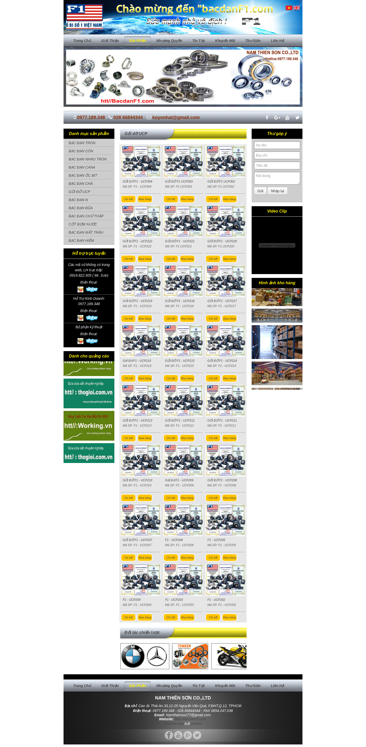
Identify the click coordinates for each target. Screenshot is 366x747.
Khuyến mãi (225, 41)
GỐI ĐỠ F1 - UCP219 (137, 301)
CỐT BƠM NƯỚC (83, 224)
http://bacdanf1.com (190, 719)
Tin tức (198, 41)
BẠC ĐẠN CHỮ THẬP (86, 216)
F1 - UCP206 (174, 540)
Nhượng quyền (169, 41)
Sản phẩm (137, 41)
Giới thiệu (110, 41)
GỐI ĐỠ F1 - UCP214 (222, 361)
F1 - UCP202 (216, 600)
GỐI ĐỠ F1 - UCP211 (222, 420)
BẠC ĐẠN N (78, 200)
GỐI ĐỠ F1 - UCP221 (180, 241)
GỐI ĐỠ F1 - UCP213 (137, 420)
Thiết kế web (173, 724)
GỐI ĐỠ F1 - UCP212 (180, 420)
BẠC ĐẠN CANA (82, 167)
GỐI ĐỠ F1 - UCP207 (137, 540)
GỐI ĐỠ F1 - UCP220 (222, 241)
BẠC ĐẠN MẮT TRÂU (86, 232)
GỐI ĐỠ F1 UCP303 (179, 181)
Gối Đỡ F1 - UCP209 (179, 480)
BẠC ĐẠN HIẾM (81, 240)
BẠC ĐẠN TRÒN (82, 143)
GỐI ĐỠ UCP (79, 192)
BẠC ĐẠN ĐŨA (81, 208)
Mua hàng (145, 199)
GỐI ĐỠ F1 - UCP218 (180, 301)
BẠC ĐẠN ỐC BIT (83, 175)
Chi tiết (128, 199)
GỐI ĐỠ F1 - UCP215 (180, 361)
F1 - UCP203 (174, 600)
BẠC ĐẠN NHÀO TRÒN (87, 159)
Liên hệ (277, 41)
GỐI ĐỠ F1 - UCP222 (137, 241)
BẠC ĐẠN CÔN (81, 151)
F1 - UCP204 (132, 600)
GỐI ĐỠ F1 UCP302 (221, 181)
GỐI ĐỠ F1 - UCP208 (222, 480)
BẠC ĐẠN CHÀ (81, 184)
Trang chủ (82, 41)
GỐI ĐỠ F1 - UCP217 (222, 301)
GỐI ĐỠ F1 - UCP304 (137, 181)
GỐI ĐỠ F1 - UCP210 (137, 480)
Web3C (197, 724)
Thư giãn (253, 41)
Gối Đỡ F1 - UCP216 (137, 361)
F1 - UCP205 (216, 540)
